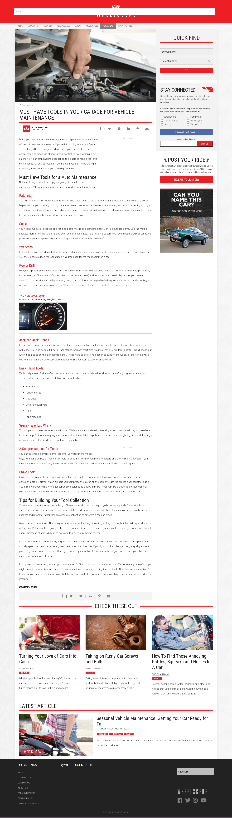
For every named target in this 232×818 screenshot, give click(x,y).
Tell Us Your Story (186, 179)
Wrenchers (108, 26)
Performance (63, 26)
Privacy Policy (25, 798)
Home (21, 772)
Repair (24, 673)
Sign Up (204, 144)
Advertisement (186, 257)
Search (212, 10)
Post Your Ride (125, 26)
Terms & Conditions (28, 803)
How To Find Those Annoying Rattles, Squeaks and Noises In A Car (181, 661)
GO (186, 70)
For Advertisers (26, 793)
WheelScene (123, 812)
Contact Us (24, 783)
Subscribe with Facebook (187, 132)
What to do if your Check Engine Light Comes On (41, 299)
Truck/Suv (47, 26)
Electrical (116, 734)
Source (34, 98)
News (20, 26)
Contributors (25, 777)
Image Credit (24, 98)
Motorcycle (92, 26)
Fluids (128, 734)
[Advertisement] (128, 160)
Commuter (33, 26)
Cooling (102, 734)
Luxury (78, 26)
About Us (23, 788)
